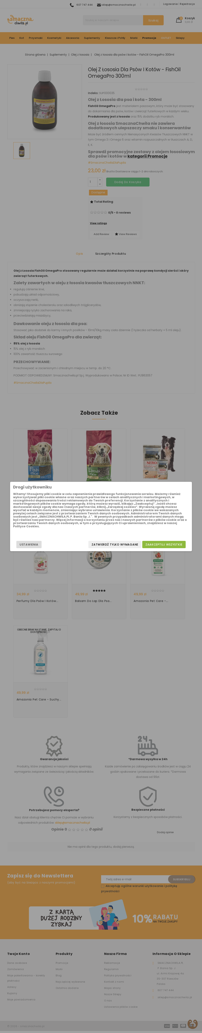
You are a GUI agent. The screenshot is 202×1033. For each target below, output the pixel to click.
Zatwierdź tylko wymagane (105, 544)
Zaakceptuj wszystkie (153, 544)
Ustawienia (39, 544)
